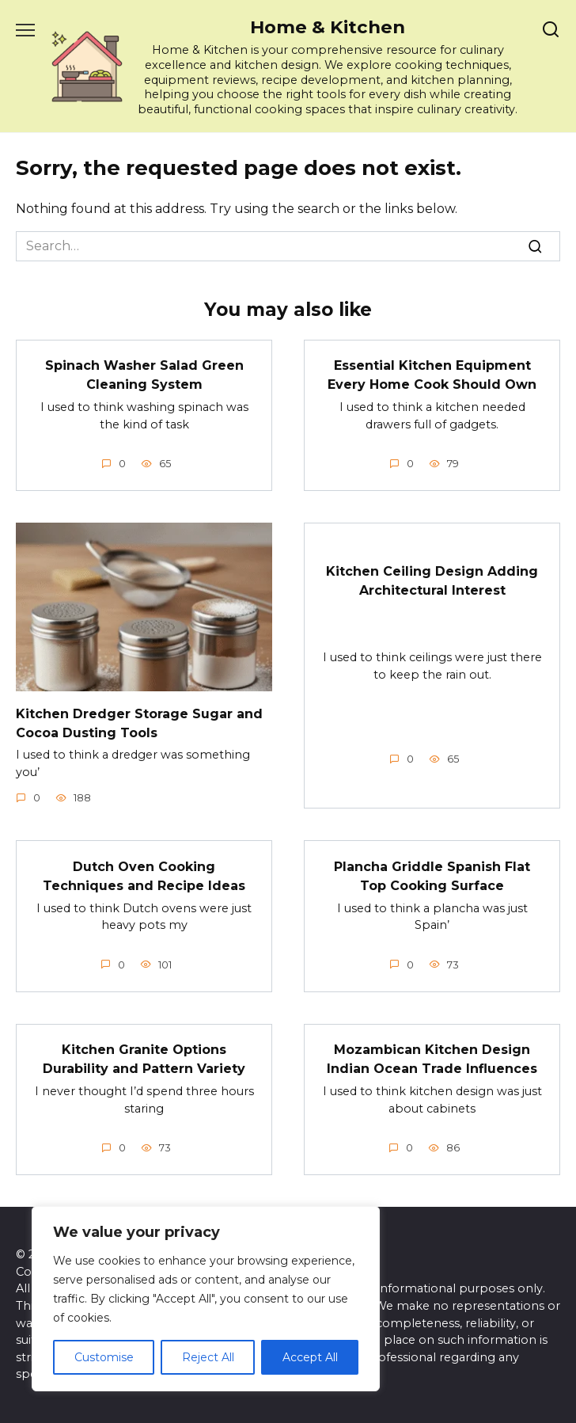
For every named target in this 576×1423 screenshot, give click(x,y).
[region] (206, 1298)
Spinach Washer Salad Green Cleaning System (144, 375)
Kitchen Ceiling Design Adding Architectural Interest (432, 581)
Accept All (310, 1357)
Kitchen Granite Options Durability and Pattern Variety (144, 1059)
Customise (104, 1357)
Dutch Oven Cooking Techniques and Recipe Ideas (144, 875)
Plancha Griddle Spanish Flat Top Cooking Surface (432, 875)
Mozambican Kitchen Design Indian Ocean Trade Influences (432, 1059)
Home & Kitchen (327, 27)
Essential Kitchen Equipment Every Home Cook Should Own (432, 375)
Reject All (208, 1357)
